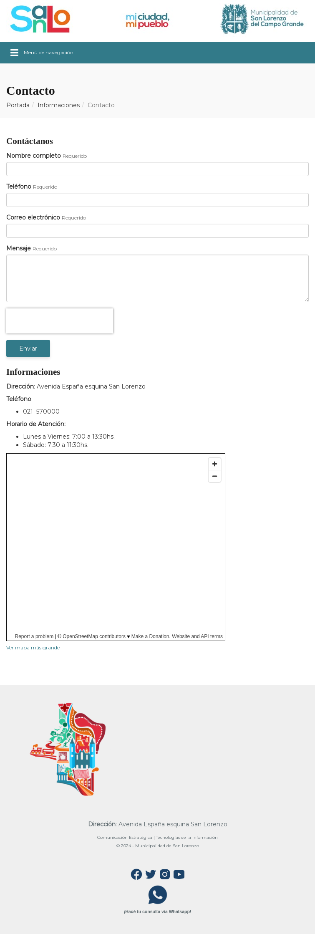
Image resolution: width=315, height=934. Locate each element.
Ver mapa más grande (33, 647)
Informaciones (59, 105)
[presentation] (59, 320)
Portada (18, 105)
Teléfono (18, 186)
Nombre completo (33, 155)
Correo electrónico (33, 217)
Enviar (28, 348)
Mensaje (18, 248)
